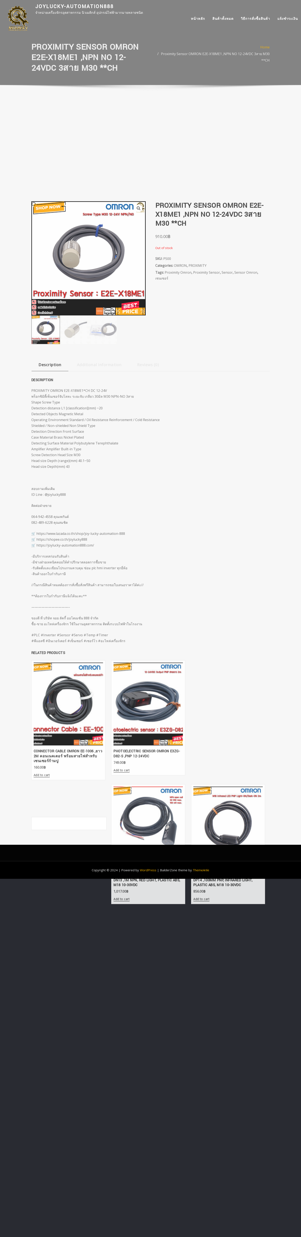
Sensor (227, 368)
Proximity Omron (178, 368)
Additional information (99, 460)
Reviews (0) (148, 460)
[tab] (50, 462)
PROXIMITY (198, 361)
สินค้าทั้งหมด (222, 20)
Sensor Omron (245, 368)
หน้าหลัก (198, 20)
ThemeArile (201, 725)
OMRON (180, 361)
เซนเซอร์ (161, 374)
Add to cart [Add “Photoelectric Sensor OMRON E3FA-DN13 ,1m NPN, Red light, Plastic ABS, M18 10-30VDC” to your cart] (165, 850)
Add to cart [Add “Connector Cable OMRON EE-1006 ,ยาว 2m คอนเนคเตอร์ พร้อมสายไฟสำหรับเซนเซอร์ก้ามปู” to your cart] (42, 850)
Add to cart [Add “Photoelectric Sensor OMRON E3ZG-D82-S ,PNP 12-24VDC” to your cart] (103, 845)
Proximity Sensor (206, 368)
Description (49, 460)
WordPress (148, 725)
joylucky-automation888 (74, 6)
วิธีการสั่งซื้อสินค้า (255, 20)
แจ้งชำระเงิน (287, 20)
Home (265, 53)
